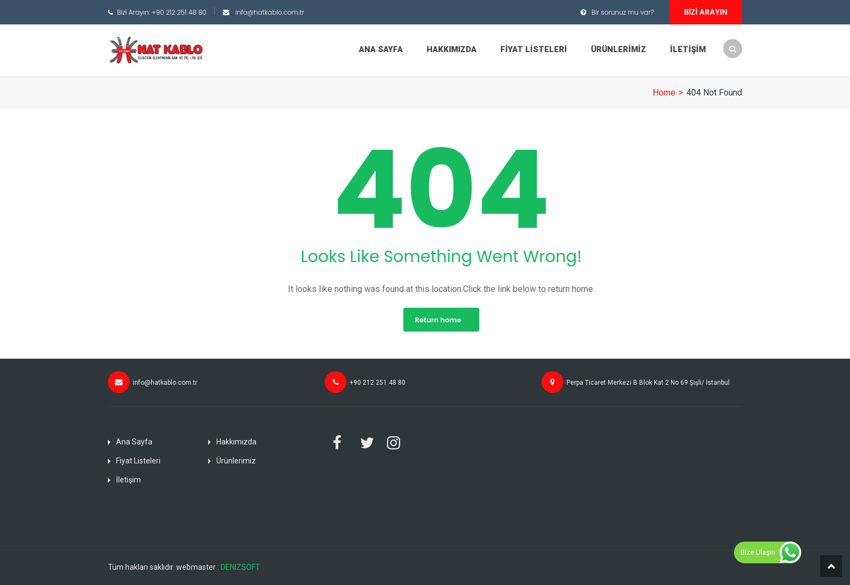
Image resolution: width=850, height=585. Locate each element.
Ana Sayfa (381, 49)
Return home (438, 320)
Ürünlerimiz (618, 49)
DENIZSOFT (240, 567)
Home (664, 92)
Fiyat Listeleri (533, 49)
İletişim (688, 49)
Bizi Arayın (705, 12)
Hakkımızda (451, 49)
